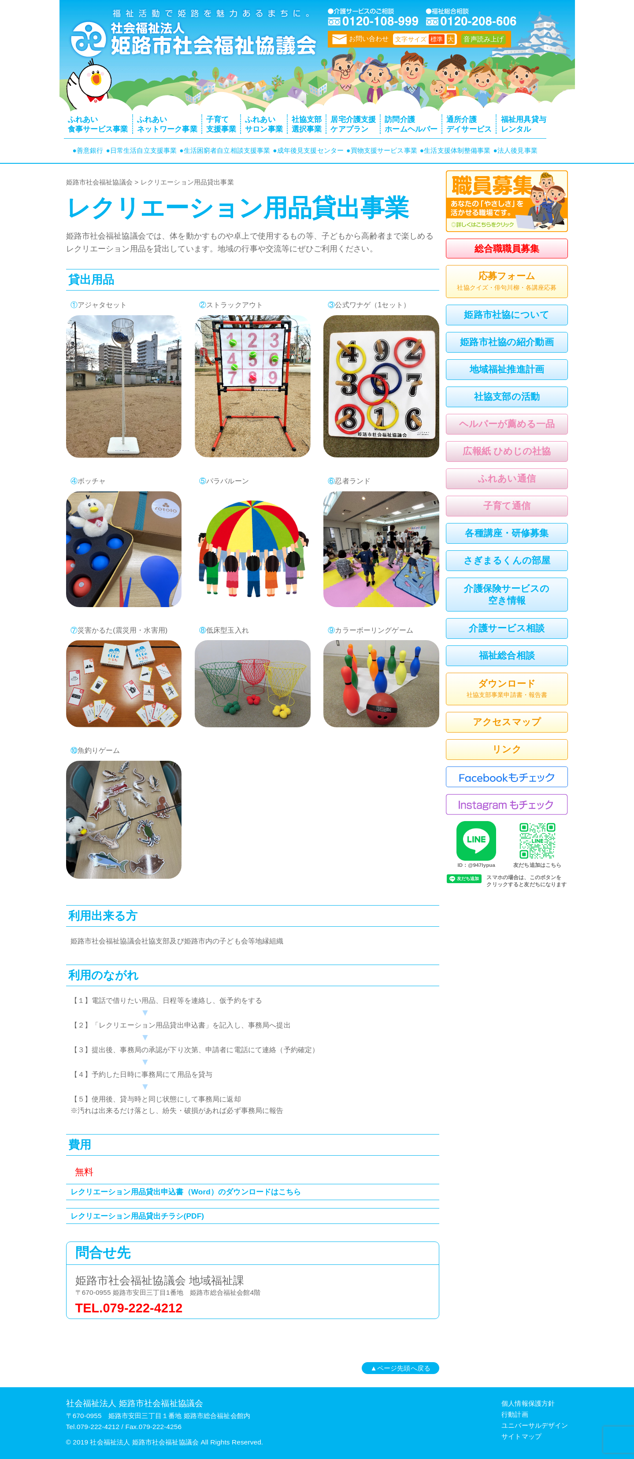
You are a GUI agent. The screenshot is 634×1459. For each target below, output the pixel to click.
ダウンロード (506, 689)
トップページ (191, 37)
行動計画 (514, 1414)
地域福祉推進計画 (507, 369)
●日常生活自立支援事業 (141, 150)
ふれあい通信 (507, 478)
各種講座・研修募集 (507, 533)
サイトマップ (521, 1436)
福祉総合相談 (507, 655)
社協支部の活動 (507, 396)
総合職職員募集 (507, 248)
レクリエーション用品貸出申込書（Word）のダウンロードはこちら (185, 1191)
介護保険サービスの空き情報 (506, 594)
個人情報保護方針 (528, 1403)
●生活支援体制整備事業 (455, 150)
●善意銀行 (88, 150)
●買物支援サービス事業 (381, 150)
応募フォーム (506, 282)
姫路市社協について (506, 314)
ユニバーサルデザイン (534, 1425)
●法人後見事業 (515, 150)
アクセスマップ (507, 722)
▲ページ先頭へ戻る (400, 1368)
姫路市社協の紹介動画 (506, 342)
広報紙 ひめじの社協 (507, 451)
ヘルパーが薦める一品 (507, 424)
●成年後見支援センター (308, 150)
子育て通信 (506, 506)
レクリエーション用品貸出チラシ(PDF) (137, 1216)
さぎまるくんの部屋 (506, 560)
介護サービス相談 (507, 628)
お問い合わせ (360, 38)
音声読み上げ (483, 39)
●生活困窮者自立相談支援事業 (224, 150)
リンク (506, 749)
